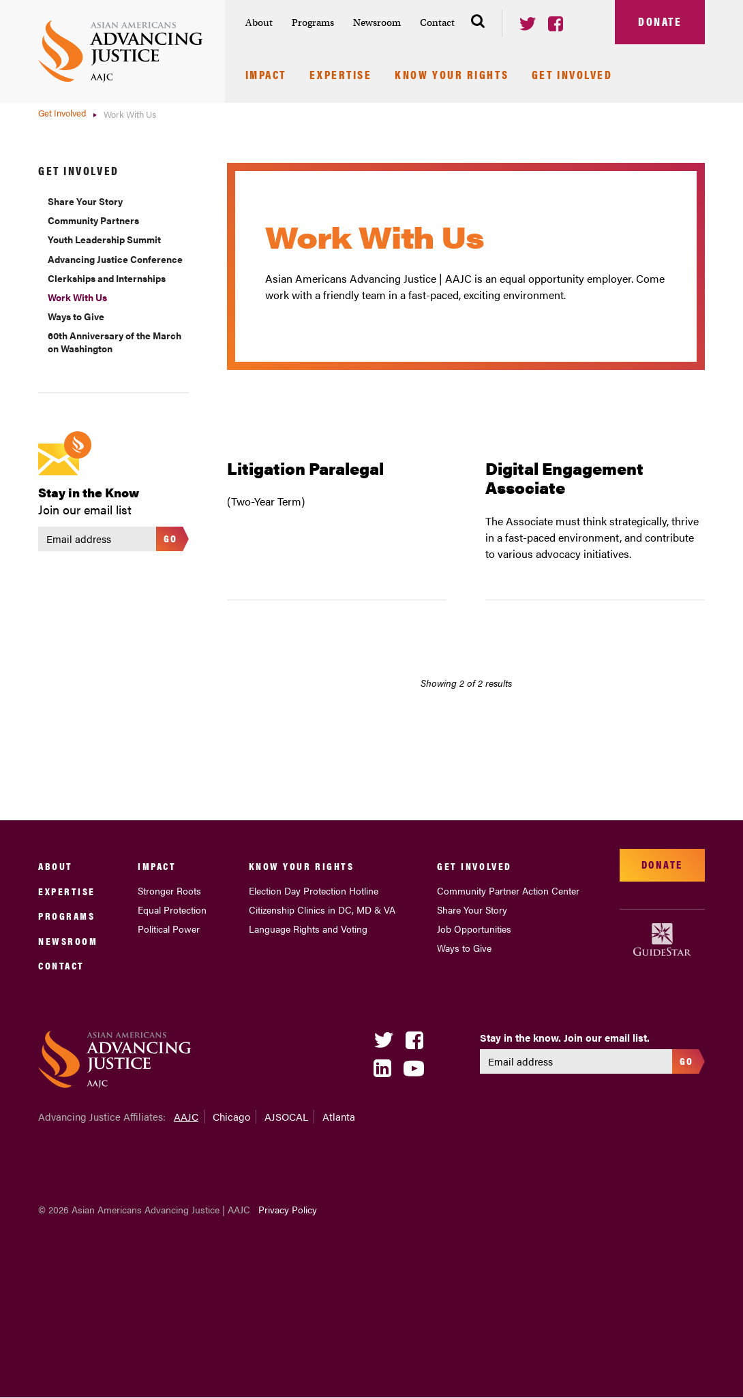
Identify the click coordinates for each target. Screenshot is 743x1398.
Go (171, 538)
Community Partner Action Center (508, 890)
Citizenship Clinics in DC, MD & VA (322, 909)
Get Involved (572, 75)
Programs (313, 22)
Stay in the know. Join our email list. (565, 1037)
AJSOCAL (286, 1116)
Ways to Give (76, 316)
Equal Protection (172, 909)
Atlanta (338, 1116)
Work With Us (77, 297)
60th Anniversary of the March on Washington (114, 341)
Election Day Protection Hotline (313, 890)
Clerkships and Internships (107, 278)
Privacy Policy (287, 1209)
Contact (437, 22)
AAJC (186, 1116)
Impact (265, 75)
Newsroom (377, 22)
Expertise (340, 75)
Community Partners (93, 220)
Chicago (231, 1116)
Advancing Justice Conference (115, 259)
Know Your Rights (452, 75)
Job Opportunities (474, 928)
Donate (660, 21)
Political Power (169, 928)
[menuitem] (259, 22)
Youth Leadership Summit (104, 239)
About (259, 22)
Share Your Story (85, 201)
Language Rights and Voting (308, 928)
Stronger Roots (169, 890)
